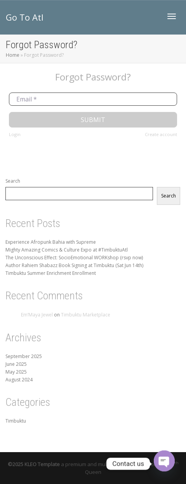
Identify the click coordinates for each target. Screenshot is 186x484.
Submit (93, 119)
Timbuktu (15, 421)
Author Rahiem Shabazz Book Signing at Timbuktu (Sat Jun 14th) (74, 265)
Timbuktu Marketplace (85, 314)
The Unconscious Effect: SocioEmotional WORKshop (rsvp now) (74, 257)
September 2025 (23, 356)
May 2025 (16, 372)
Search (12, 181)
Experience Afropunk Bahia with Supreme (50, 242)
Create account (161, 134)
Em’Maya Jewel (37, 314)
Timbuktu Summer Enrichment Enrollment (50, 273)
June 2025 (16, 364)
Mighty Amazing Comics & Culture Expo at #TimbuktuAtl (66, 249)
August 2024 (19, 379)
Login (15, 134)
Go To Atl (24, 17)
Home (12, 55)
